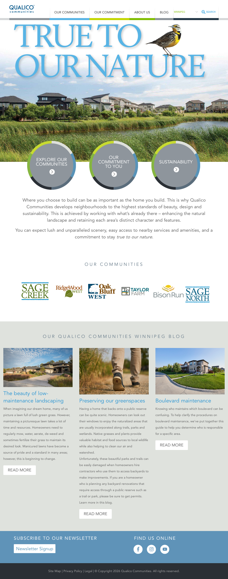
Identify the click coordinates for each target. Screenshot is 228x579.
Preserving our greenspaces (112, 401)
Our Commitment (109, 12)
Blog (164, 12)
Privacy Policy (72, 571)
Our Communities (69, 12)
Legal (89, 571)
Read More (19, 470)
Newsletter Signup (34, 548)
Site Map (54, 571)
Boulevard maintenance (183, 401)
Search (211, 12)
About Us (142, 12)
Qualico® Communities (29, 9)
